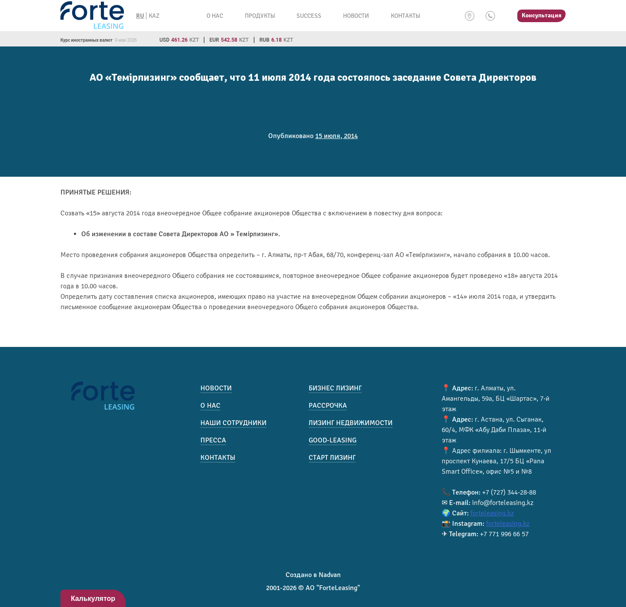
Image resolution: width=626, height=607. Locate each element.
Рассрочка (328, 405)
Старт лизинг (332, 457)
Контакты (405, 16)
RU (140, 16)
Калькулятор (93, 598)
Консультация (541, 15)
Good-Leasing (332, 440)
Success (308, 16)
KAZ (154, 16)
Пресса (213, 440)
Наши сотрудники (233, 423)
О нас (214, 16)
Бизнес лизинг (335, 388)
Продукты (260, 16)
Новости (356, 16)
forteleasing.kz (492, 513)
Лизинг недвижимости (351, 423)
